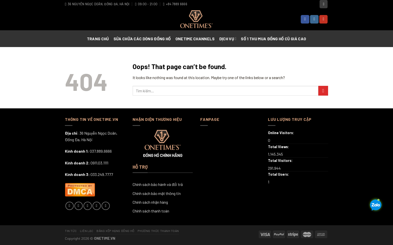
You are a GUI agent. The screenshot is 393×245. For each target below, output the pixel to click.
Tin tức (71, 230)
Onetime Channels (195, 38)
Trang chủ (98, 38)
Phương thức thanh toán (158, 230)
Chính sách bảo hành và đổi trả (158, 184)
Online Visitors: (281, 133)
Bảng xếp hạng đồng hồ (115, 230)
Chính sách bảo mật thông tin (157, 193)
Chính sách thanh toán (151, 210)
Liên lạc (86, 230)
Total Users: (279, 174)
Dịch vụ (228, 38)
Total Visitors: (280, 160)
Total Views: (279, 147)
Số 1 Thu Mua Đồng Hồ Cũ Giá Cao (273, 38)
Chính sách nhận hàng (150, 202)
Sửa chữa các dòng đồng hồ (142, 38)
